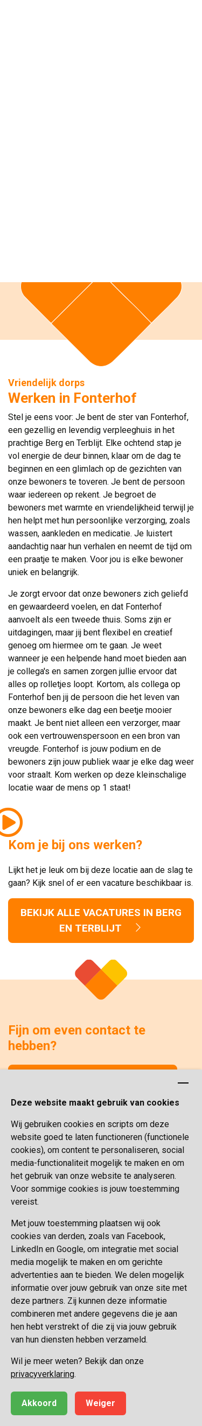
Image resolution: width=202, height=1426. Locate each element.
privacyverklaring (42, 1374)
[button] (183, 19)
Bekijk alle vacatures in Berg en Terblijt (101, 920)
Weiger (100, 1403)
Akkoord (39, 1403)
